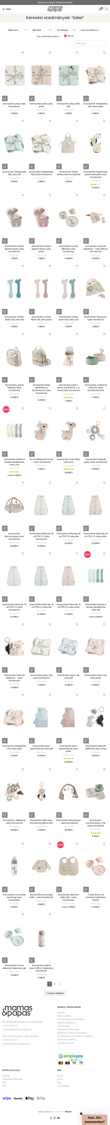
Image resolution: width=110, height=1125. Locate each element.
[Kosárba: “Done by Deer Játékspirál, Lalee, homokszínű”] (5, 816)
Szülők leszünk (63, 1028)
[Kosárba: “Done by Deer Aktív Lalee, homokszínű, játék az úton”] (32, 816)
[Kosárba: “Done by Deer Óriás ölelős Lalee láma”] (59, 455)
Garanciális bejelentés (66, 1042)
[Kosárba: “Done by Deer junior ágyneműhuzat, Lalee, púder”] (59, 742)
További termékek (55, 995)
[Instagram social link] (54, 1120)
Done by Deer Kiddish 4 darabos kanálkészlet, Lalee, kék (95, 608)
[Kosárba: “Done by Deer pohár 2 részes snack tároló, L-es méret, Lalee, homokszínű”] (59, 380)
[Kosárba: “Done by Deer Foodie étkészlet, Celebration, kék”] (5, 962)
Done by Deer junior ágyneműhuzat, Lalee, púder (68, 750)
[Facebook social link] (51, 1120)
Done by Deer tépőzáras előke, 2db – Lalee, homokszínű (68, 899)
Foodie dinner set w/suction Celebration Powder (96, 899)
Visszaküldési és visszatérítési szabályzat (75, 1038)
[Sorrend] (91, 43)
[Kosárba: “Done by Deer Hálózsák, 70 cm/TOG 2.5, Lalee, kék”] (32, 600)
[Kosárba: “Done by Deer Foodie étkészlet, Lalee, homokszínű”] (59, 241)
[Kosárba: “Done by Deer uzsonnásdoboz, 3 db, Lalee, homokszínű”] (86, 816)
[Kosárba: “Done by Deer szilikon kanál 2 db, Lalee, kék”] (5, 312)
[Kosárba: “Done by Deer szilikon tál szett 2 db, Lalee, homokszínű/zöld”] (86, 380)
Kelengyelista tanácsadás (68, 1031)
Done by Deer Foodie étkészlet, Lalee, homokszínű (68, 249)
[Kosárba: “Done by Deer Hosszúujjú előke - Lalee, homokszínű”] (32, 891)
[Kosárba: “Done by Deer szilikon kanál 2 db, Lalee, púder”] (32, 312)
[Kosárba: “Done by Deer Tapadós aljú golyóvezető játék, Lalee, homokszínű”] (86, 166)
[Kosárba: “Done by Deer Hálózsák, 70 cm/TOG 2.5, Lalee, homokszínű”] (5, 600)
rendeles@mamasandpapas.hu (16, 1046)
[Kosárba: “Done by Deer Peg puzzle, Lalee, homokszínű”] (86, 312)
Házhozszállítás (64, 1018)
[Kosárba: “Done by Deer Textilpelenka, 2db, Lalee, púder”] (86, 98)
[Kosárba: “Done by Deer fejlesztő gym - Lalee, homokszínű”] (59, 816)
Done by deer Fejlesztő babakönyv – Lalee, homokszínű (14, 679)
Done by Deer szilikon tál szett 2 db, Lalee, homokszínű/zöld (96, 388)
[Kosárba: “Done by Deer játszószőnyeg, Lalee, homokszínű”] (5, 529)
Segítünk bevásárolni (66, 1025)
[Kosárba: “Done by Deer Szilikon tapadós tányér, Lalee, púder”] (32, 241)
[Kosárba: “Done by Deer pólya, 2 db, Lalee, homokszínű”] (32, 671)
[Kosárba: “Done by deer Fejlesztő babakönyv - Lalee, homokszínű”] (5, 671)
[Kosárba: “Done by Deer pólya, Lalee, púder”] (32, 98)
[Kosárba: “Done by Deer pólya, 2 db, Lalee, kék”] (59, 671)
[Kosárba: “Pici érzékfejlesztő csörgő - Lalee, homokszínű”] (32, 455)
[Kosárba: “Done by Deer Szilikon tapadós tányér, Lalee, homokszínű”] (5, 241)
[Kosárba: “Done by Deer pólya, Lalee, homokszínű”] (5, 98)
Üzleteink (61, 1014)
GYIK (4, 1088)
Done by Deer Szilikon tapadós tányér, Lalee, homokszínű (14, 249)
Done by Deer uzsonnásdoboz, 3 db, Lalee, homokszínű (96, 824)
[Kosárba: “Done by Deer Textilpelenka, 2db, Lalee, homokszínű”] (32, 166)
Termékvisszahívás (65, 1045)
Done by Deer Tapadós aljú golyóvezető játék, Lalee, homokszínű (96, 174)
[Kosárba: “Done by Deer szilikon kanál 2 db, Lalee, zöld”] (59, 312)
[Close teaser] (81, 1113)
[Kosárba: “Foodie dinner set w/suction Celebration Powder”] (86, 891)
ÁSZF (4, 1085)
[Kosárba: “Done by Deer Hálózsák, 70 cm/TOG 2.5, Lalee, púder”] (59, 600)
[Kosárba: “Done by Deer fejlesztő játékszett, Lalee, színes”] (86, 742)
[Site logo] (55, 9)
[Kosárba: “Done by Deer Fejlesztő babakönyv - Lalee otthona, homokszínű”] (86, 241)
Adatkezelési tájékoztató (12, 1081)
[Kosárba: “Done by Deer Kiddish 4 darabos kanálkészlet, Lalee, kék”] (86, 600)
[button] (94, 1120)
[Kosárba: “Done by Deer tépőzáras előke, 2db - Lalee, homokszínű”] (59, 891)
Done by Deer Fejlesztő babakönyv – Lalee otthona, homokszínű (96, 249)
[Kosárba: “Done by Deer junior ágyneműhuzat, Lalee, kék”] (32, 742)
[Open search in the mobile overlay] (106, 9)
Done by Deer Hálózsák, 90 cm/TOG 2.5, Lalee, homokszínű (41, 537)
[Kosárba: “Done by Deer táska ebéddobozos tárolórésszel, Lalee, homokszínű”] (32, 380)
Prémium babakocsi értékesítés (70, 1021)
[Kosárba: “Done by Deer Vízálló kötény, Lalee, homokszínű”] (59, 166)
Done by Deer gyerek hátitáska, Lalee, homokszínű (14, 388)
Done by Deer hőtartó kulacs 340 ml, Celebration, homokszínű (41, 970)
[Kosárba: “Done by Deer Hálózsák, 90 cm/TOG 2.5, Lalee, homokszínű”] (32, 529)
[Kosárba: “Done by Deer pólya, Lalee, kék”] (59, 98)
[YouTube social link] (58, 1120)
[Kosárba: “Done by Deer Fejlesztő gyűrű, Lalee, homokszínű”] (86, 455)
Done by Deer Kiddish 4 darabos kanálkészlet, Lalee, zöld (14, 463)
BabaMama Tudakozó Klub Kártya (72, 1035)
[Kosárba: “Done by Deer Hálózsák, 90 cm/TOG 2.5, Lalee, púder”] (86, 529)
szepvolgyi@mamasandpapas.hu (17, 1032)
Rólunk (60, 1078)
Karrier (60, 1081)
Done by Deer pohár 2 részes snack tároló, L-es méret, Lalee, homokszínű (68, 388)
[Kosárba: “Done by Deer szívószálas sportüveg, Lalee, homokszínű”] (5, 891)
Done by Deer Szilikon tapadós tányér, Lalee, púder (41, 249)
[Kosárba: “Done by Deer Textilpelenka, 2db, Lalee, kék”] (5, 166)
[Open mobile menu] (6, 9)
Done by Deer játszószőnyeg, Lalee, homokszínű (14, 537)
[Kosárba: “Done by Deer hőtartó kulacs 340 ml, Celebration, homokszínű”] (32, 962)
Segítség (5, 1078)
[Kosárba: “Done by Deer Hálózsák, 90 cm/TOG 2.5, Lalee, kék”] (59, 529)
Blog (59, 1085)
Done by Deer (14, 110)
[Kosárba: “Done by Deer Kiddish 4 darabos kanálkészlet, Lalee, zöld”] (5, 455)
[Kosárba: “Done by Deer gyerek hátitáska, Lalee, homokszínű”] (5, 380)
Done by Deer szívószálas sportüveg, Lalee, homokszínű (14, 899)
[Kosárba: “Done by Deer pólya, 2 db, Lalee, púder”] (86, 671)
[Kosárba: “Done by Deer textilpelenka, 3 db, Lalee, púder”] (5, 742)
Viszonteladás (63, 1088)
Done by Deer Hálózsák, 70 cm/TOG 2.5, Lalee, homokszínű (14, 608)
